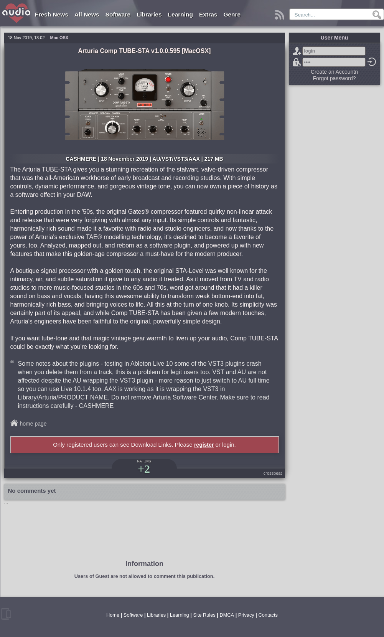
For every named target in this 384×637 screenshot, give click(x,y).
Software (117, 14)
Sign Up (297, 51)
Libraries (149, 14)
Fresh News (51, 14)
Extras (208, 14)
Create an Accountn (334, 72)
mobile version (6, 614)
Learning (180, 14)
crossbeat (273, 473)
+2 (144, 468)
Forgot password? (297, 62)
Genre (232, 14)
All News (86, 14)
